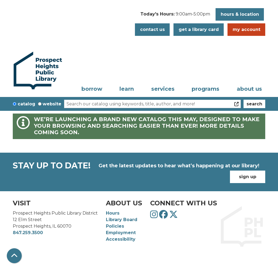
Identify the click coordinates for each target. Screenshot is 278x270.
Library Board (121, 219)
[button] (175, 15)
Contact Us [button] (152, 29)
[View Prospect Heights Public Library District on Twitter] (173, 216)
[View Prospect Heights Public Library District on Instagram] (154, 216)
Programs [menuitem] (205, 89)
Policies (115, 226)
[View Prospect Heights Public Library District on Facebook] (164, 216)
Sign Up (247, 176)
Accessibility (120, 239)
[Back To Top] (14, 255)
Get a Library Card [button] (199, 29)
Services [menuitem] (163, 89)
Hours (112, 213)
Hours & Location (240, 14)
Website (52, 103)
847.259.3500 (28, 232)
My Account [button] (246, 29)
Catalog (26, 103)
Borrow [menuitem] (91, 89)
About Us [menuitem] (249, 89)
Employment (121, 232)
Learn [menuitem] (126, 89)
